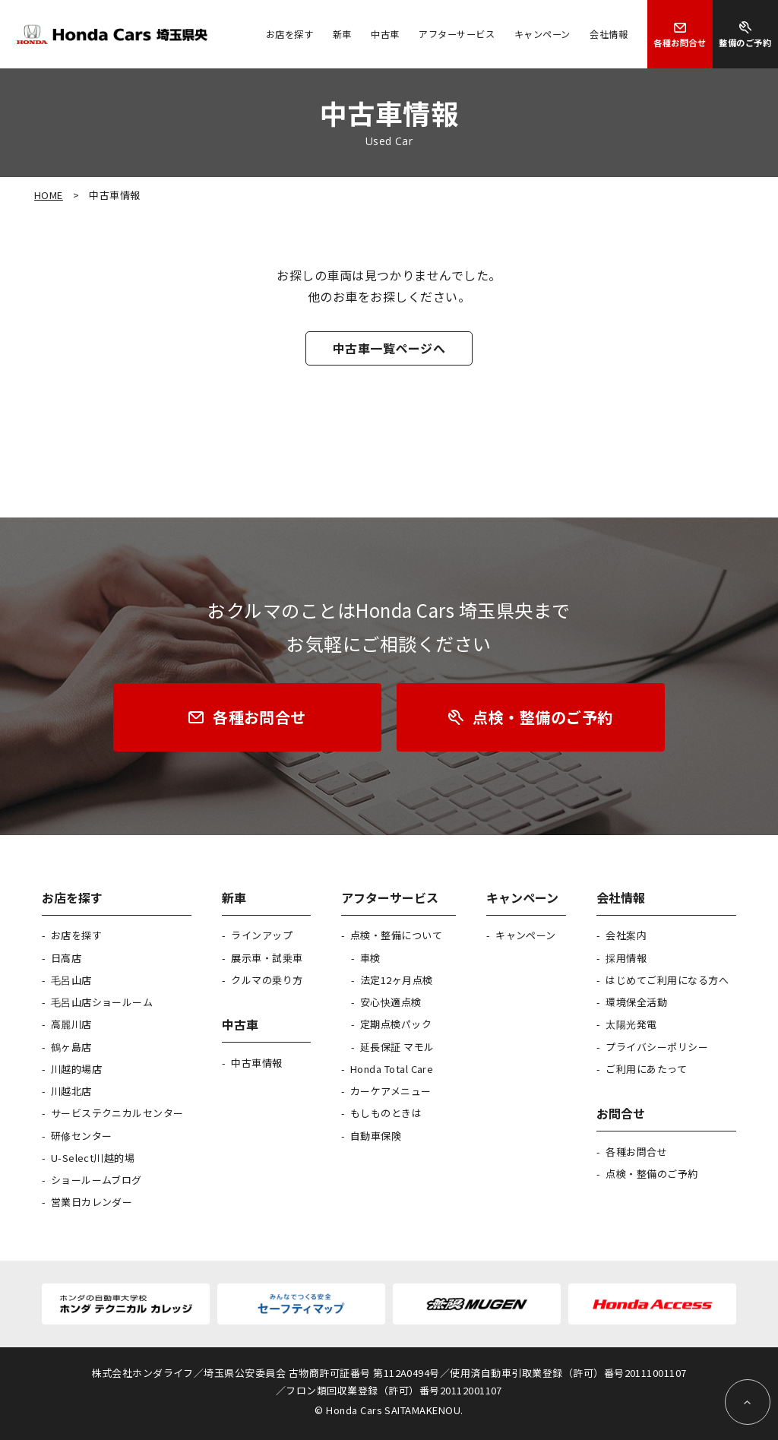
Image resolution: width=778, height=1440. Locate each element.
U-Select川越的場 (93, 1157)
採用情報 (626, 958)
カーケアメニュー (391, 1091)
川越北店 (71, 1091)
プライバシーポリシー (657, 1047)
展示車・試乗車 (266, 958)
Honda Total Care (392, 1069)
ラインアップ (262, 935)
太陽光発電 (631, 1024)
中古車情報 (256, 1062)
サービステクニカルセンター (117, 1113)
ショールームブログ (96, 1180)
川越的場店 (76, 1069)
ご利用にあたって (646, 1069)
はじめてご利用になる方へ (667, 980)
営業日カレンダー (92, 1202)
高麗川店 (71, 1024)
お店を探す (76, 935)
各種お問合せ (636, 1151)
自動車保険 (375, 1135)
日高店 (66, 958)
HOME (48, 195)
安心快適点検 (391, 1002)
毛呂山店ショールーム (102, 1002)
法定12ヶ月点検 (396, 980)
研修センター (81, 1135)
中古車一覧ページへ (389, 348)
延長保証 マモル (397, 1047)
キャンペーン (525, 935)
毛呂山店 (71, 980)
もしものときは (386, 1113)
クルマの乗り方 (266, 980)
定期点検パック (396, 1024)
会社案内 (626, 935)
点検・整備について (396, 935)
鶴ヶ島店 (71, 1047)
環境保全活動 (636, 1002)
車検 (370, 958)
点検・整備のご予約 (651, 1173)
